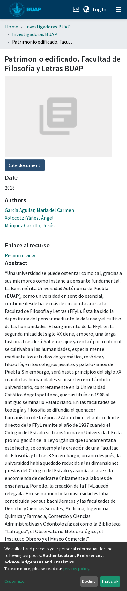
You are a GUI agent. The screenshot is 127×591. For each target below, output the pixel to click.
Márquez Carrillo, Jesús (30, 225)
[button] (86, 9)
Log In (100, 9)
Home (11, 26)
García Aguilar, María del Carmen (39, 210)
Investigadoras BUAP (48, 26)
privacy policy (76, 568)
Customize (14, 581)
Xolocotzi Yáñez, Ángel (29, 218)
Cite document (25, 165)
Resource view (20, 255)
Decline (89, 581)
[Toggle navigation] (118, 9)
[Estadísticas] (76, 9)
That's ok (109, 581)
